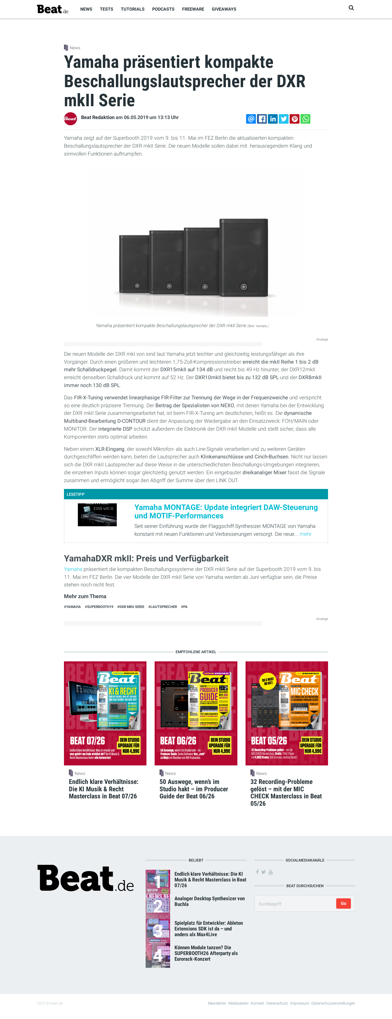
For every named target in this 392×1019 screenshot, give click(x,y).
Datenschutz (277, 1003)
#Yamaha (72, 607)
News (86, 9)
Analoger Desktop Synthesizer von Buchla (209, 901)
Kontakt (257, 1003)
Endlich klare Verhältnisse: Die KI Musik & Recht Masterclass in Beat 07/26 (210, 880)
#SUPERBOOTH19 (99, 607)
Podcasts (163, 9)
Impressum (299, 1003)
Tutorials (133, 9)
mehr (305, 534)
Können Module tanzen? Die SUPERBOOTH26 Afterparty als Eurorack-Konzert (206, 953)
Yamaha (74, 569)
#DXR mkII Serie (130, 607)
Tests (106, 9)
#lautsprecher (162, 607)
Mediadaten (238, 1003)
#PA (184, 607)
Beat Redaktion (98, 117)
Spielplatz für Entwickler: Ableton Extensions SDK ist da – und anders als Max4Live (208, 929)
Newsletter (217, 1003)
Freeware (193, 9)
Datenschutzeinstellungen (333, 1003)
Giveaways (224, 9)
